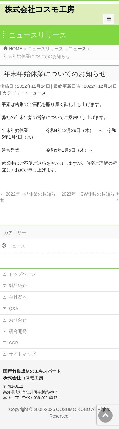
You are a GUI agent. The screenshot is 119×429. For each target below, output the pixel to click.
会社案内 (18, 297)
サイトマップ (22, 353)
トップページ (22, 274)
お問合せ (18, 319)
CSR (13, 342)
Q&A (13, 308)
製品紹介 (18, 285)
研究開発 (18, 331)
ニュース (37, 92)
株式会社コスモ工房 (39, 9)
